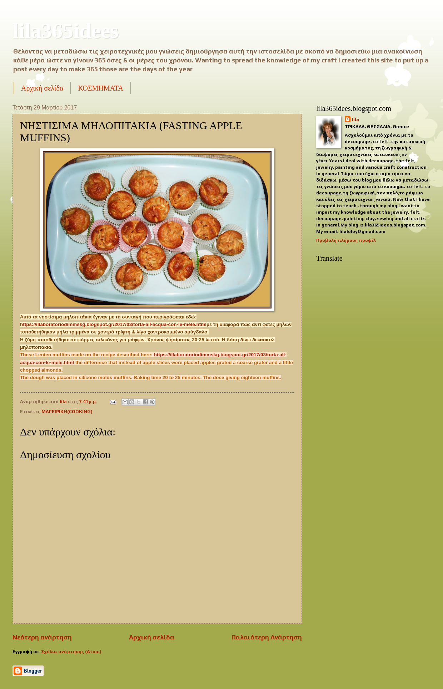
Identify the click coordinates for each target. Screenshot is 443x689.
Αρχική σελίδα (42, 88)
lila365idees (66, 30)
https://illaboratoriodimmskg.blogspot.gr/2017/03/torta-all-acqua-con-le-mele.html (113, 324)
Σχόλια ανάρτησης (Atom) (71, 651)
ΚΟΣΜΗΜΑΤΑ (100, 88)
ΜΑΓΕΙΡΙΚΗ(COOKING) (67, 411)
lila (355, 119)
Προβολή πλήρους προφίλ (346, 240)
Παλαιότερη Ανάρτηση (267, 637)
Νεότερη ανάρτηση (42, 637)
